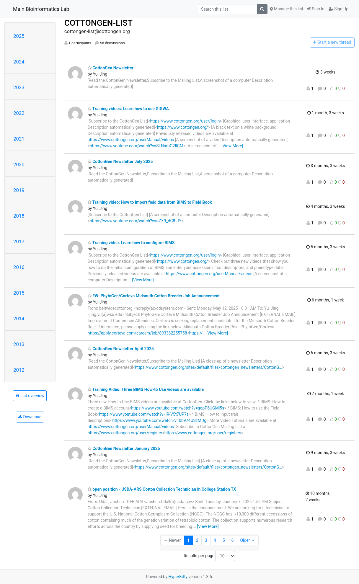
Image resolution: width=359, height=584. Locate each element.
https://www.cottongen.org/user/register (125, 432)
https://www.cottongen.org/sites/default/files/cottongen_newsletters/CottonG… (208, 367)
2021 (19, 139)
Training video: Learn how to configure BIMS (131, 242)
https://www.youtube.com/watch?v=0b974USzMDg (159, 420)
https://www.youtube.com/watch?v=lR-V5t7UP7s (144, 414)
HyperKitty (177, 576)
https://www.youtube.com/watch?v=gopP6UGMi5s (177, 408)
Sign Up (338, 8)
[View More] (232, 145)
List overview (29, 395)
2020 (19, 164)
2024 (19, 62)
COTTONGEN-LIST (98, 23)
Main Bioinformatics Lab (41, 9)
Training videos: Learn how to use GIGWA (128, 108)
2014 (19, 319)
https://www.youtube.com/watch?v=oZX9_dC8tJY (135, 220)
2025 (19, 36)
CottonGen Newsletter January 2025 (124, 448)
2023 (19, 87)
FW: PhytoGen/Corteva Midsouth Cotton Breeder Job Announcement (154, 295)
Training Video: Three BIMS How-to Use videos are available (146, 389)
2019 (19, 190)
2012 (19, 370)
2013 (19, 344)
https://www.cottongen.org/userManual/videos (131, 139)
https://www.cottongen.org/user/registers (202, 432)
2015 (19, 293)
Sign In (315, 8)
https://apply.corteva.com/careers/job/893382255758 (137, 333)
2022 (19, 113)
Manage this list (286, 8)
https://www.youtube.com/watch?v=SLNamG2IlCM (136, 145)
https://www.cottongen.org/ (182, 127)
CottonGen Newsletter (110, 68)
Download (30, 417)
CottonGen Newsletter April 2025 (121, 348)
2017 (19, 241)
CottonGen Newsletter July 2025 (120, 161)
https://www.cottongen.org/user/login (185, 121)
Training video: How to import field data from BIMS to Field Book (150, 202)
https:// (196, 333)
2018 (19, 216)
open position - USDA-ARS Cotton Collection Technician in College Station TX (162, 489)
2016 (19, 267)
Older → (247, 540)
